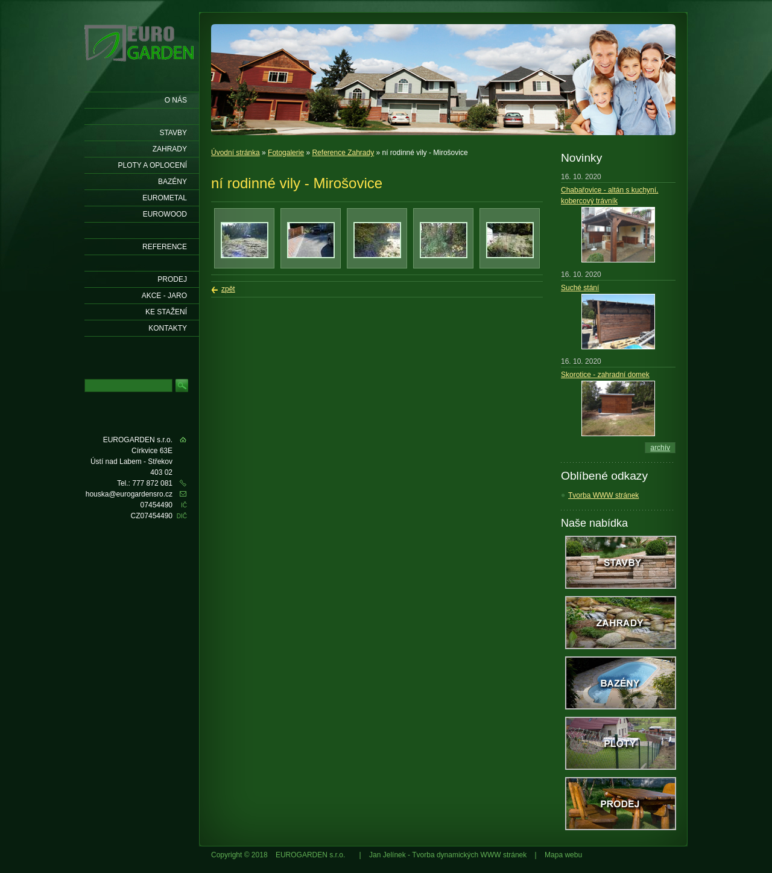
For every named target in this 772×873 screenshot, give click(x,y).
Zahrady (170, 149)
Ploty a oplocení (153, 165)
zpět (228, 289)
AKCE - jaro (164, 295)
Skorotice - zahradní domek (605, 374)
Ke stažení (166, 312)
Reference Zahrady (343, 152)
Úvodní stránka (235, 152)
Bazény (172, 181)
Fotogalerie (286, 152)
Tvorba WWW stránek (603, 495)
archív (660, 447)
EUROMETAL (164, 198)
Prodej (172, 279)
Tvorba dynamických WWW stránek (469, 855)
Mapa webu (563, 855)
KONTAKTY (167, 328)
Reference (164, 247)
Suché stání (580, 288)
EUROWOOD (165, 214)
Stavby (173, 133)
